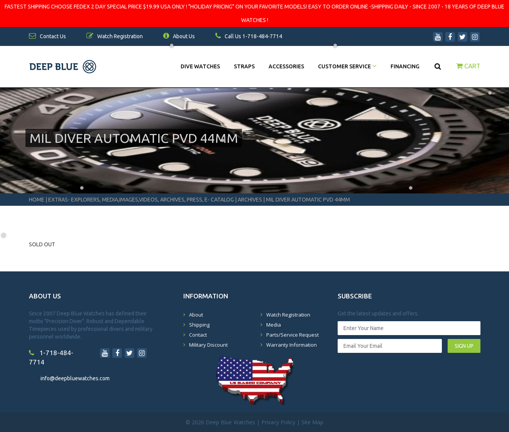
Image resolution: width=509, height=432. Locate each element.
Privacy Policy (278, 422)
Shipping (199, 324)
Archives (250, 200)
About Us (179, 36)
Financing (405, 66)
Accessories (286, 66)
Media (273, 324)
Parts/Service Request (292, 334)
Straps (244, 66)
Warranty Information (291, 344)
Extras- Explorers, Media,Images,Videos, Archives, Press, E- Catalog (141, 200)
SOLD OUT (42, 244)
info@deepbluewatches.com (75, 378)
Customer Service (347, 66)
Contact (198, 334)
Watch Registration (288, 314)
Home (36, 200)
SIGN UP (464, 346)
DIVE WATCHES (200, 66)
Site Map (312, 422)
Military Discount (208, 344)
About (196, 314)
